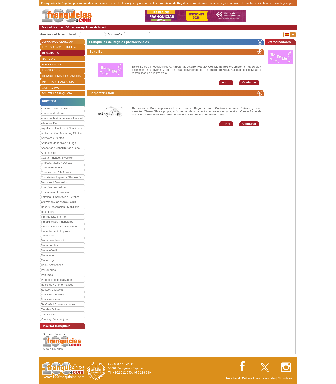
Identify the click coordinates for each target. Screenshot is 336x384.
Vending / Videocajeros (55, 319)
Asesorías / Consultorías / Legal (60, 147)
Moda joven (48, 255)
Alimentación (49, 123)
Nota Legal (233, 378)
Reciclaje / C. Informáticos (57, 284)
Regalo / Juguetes (52, 289)
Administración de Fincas (56, 108)
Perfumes (47, 274)
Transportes (48, 314)
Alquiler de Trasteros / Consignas (61, 128)
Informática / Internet (53, 216)
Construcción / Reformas (56, 172)
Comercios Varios (52, 167)
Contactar (249, 82)
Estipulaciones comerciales (259, 378)
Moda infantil (49, 250)
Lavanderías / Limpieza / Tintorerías (56, 233)
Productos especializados (56, 279)
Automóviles (48, 152)
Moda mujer (48, 260)
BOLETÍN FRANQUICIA (57, 93)
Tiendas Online (50, 309)
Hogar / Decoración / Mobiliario (60, 206)
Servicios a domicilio (53, 294)
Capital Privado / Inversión (57, 157)
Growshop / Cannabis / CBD (58, 202)
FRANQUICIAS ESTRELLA (59, 47)
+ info (226, 82)
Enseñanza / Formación (55, 192)
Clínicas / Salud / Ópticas (56, 162)
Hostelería (47, 211)
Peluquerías (48, 270)
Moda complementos (54, 240)
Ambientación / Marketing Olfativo (61, 133)
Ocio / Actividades (52, 265)
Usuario (72, 34)
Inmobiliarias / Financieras (57, 221)
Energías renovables (53, 187)
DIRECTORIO (50, 53)
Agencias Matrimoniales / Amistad (62, 118)
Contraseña (115, 34)
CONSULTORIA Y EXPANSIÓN (61, 76)
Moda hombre (49, 245)
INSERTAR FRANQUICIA (58, 81)
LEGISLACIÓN (51, 70)
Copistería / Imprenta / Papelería (61, 177)
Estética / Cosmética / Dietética (60, 197)
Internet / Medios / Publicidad (59, 226)
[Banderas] (290, 34)
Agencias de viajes (52, 113)
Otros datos (285, 378)
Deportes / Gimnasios (54, 182)
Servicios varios (50, 299)
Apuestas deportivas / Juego (58, 143)
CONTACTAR (50, 87)
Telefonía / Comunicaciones (58, 304)
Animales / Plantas (52, 138)
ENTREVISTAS (51, 64)
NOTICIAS (48, 58)
